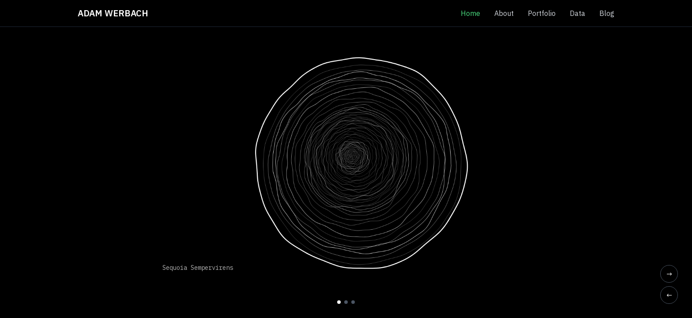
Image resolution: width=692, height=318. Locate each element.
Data (577, 13)
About (504, 13)
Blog (606, 13)
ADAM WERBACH (113, 13)
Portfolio (542, 13)
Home (470, 13)
